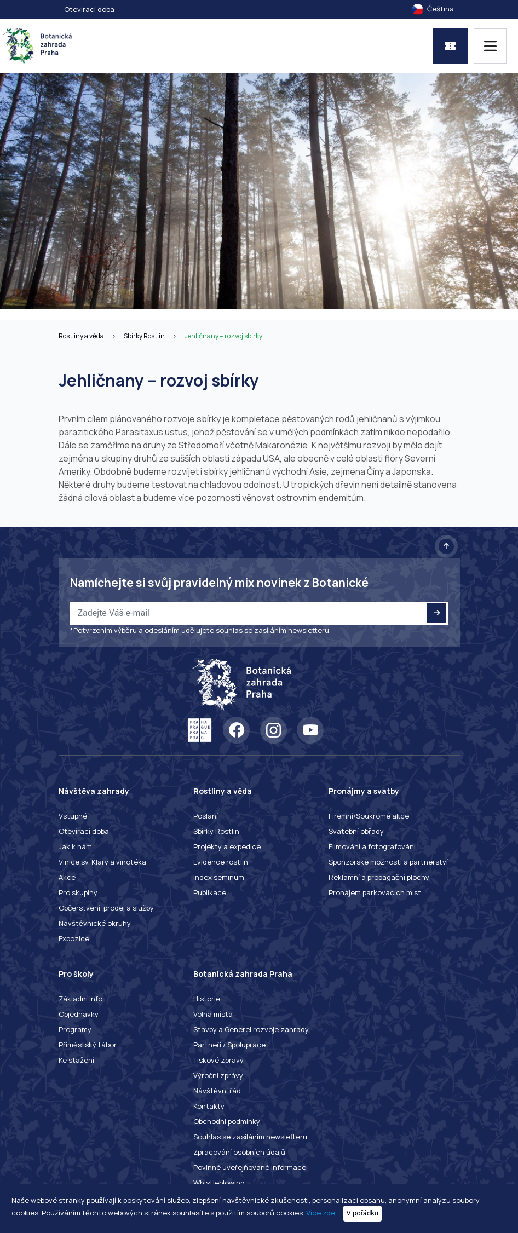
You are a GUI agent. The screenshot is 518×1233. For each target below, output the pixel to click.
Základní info (80, 999)
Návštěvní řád (217, 1091)
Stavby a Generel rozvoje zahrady (251, 1029)
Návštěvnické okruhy (95, 923)
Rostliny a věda (81, 336)
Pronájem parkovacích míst (375, 892)
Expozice (74, 938)
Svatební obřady (356, 831)
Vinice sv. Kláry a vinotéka (102, 862)
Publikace (209, 892)
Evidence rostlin (220, 862)
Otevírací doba (89, 9)
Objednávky (79, 1014)
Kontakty (209, 1106)
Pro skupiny (78, 892)
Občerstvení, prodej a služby (106, 908)
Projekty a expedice (227, 846)
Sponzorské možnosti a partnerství (388, 862)
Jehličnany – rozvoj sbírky (223, 336)
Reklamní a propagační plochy (379, 877)
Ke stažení (76, 1060)
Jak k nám (75, 846)
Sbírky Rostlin (144, 336)
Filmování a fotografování (372, 846)
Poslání (205, 816)
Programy (75, 1029)
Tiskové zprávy (218, 1060)
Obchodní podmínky (226, 1121)
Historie (206, 999)
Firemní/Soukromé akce (369, 816)
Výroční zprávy (218, 1075)
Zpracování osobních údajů (239, 1152)
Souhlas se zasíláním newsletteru (250, 1137)
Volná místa (213, 1014)
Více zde (320, 1213)
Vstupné (73, 816)
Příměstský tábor (88, 1045)
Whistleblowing (219, 1183)
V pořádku (363, 1213)
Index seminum (218, 877)
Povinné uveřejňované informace (249, 1167)
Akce (67, 877)
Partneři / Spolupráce (229, 1045)
